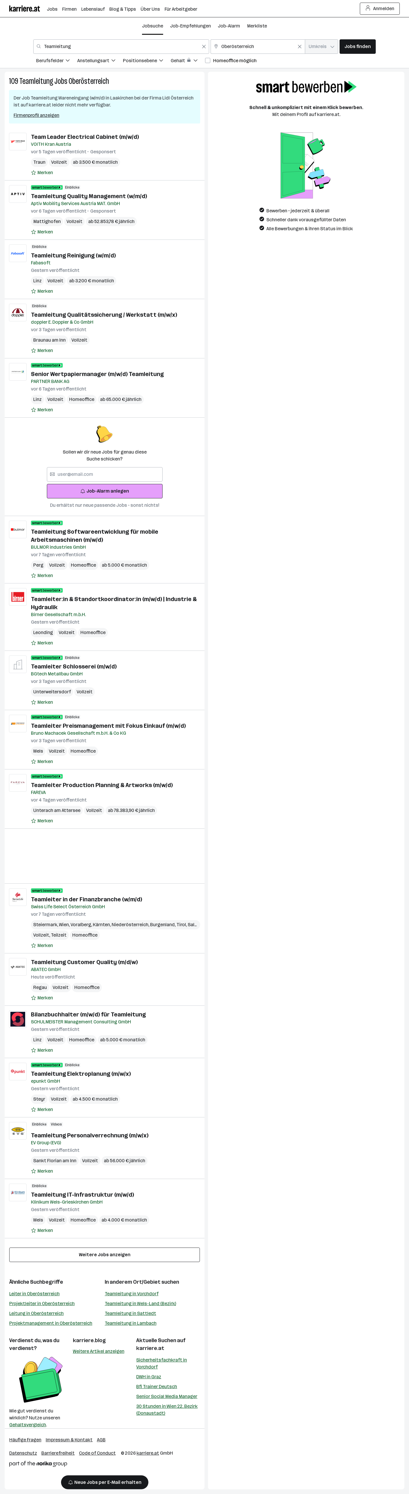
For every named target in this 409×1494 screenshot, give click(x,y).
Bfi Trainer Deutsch (156, 1386)
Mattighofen (47, 221)
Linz (37, 280)
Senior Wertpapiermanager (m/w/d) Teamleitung (97, 374)
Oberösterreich (89, 81)
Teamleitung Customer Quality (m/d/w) (84, 962)
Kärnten (102, 924)
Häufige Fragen (25, 1440)
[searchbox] (105, 474)
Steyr (39, 1099)
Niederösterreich (131, 924)
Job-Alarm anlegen (104, 491)
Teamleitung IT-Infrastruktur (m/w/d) (82, 1194)
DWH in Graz (148, 1376)
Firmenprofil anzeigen (36, 115)
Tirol (182, 924)
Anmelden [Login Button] (380, 8)
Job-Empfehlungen (190, 26)
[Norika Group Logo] (38, 1465)
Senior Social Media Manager (166, 1396)
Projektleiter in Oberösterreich (42, 1303)
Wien (65, 924)
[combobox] (121, 46)
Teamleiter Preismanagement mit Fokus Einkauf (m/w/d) (108, 725)
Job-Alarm (229, 26)
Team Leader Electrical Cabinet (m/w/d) (85, 136)
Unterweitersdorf (52, 692)
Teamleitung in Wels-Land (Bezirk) (140, 1303)
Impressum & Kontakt (69, 1440)
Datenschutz (23, 1453)
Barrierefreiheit (58, 1453)
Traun (39, 162)
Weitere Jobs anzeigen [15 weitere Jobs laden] (104, 1254)
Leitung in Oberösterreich (36, 1313)
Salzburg (198, 924)
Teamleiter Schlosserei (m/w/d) (74, 666)
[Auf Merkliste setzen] (42, 172)
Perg (38, 565)
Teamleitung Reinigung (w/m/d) (73, 255)
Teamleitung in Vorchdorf (132, 1293)
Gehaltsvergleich (27, 1424)
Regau (40, 987)
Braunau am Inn (49, 340)
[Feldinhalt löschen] (204, 46)
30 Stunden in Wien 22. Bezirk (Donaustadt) (167, 1409)
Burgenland (163, 924)
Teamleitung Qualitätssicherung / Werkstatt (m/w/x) (104, 314)
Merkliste (257, 26)
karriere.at (150, 1348)
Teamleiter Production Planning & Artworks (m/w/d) (102, 785)
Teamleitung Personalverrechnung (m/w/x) (89, 1135)
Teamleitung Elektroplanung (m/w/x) (81, 1073)
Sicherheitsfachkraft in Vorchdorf (161, 1363)
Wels (38, 751)
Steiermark (46, 924)
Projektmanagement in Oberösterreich (50, 1323)
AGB (101, 1440)
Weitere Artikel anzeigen (98, 1351)
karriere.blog (89, 1340)
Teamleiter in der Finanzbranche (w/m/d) (86, 899)
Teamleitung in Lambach (130, 1323)
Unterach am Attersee (56, 810)
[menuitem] (56, 61)
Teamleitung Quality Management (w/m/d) (89, 196)
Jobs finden (357, 46)
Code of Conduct (97, 1453)
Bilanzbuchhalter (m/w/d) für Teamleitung (88, 1014)
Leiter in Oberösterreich (34, 1293)
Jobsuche (152, 26)
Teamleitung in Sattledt (130, 1313)
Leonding (43, 632)
